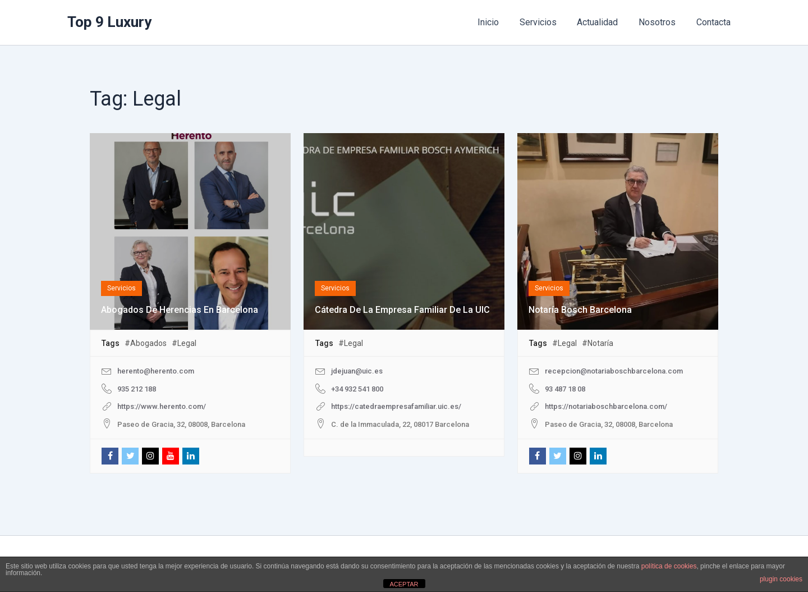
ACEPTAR (403, 584)
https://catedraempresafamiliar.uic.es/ (396, 406)
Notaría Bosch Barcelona (580, 309)
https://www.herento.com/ (161, 406)
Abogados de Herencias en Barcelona (179, 309)
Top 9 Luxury (109, 21)
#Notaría (597, 343)
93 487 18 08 (565, 389)
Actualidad (604, 22)
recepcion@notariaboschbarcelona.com (614, 371)
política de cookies (669, 566)
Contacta (714, 22)
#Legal (184, 343)
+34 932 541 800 (357, 389)
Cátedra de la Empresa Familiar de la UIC (402, 309)
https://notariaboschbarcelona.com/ (606, 406)
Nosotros (661, 22)
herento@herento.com (155, 371)
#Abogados (146, 343)
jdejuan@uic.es (357, 371)
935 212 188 (136, 389)
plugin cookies (781, 579)
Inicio (500, 22)
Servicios (547, 22)
